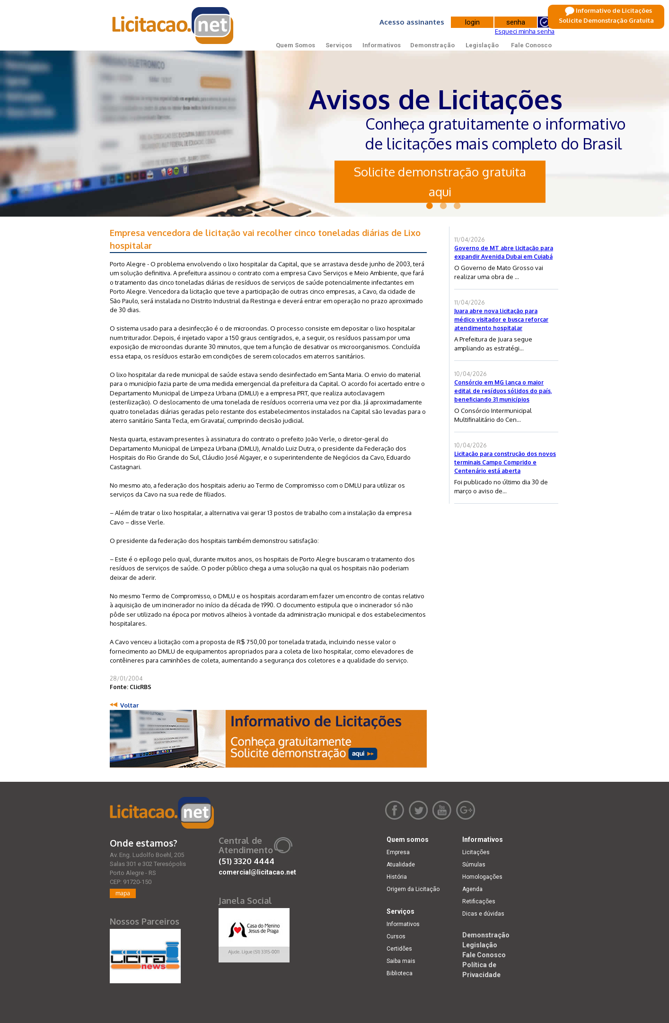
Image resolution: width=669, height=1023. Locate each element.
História (397, 877)
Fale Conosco (531, 45)
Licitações (476, 852)
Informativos (381, 45)
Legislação (482, 45)
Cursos (396, 936)
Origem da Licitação (413, 889)
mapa (122, 893)
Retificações (478, 901)
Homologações (482, 877)
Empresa (398, 852)
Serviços (339, 45)
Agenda (472, 889)
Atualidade (401, 864)
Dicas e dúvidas (483, 913)
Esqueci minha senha (525, 31)
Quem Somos (295, 45)
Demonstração (432, 45)
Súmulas (473, 864)
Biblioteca (400, 973)
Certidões (399, 948)
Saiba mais (401, 961)
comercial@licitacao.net (257, 872)
